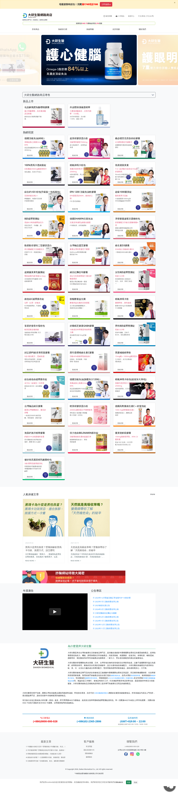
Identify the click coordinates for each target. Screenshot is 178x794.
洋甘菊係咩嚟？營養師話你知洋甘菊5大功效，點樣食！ (46, 758)
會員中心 (131, 16)
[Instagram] (132, 762)
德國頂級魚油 (116, 683)
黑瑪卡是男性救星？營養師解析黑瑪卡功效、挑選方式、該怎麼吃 (43, 550)
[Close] (174, 2)
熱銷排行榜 (62, 29)
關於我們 (142, 29)
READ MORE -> (30, 562)
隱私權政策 (119, 790)
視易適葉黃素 (137, 683)
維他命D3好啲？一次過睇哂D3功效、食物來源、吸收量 (46, 765)
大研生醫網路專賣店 (102, 701)
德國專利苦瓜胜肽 (96, 686)
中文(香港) (141, 16)
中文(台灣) (150, 16)
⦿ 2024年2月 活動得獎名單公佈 (106, 625)
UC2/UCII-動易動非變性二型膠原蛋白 (129, 686)
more (152, 496)
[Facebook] (126, 762)
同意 (129, 790)
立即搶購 (106, 4)
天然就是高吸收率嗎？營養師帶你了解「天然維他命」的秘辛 (89, 550)
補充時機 (107, 16)
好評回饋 (116, 29)
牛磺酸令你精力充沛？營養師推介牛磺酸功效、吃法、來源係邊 (49, 754)
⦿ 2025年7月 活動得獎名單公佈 (106, 609)
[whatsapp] (138, 762)
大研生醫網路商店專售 (37, 96)
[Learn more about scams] (89, 581)
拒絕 (136, 790)
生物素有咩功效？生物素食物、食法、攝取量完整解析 (46, 769)
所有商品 (35, 29)
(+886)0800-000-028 (132, 754)
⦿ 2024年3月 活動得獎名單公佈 (106, 617)
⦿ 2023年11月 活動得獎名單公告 (107, 636)
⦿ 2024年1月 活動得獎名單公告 (106, 628)
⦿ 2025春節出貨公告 (102, 613)
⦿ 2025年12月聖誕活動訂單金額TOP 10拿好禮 (113, 605)
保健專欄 (90, 29)
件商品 (120, 16)
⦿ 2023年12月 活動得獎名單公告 (107, 632)
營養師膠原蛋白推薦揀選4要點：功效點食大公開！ (44, 762)
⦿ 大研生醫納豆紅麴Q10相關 (105, 621)
